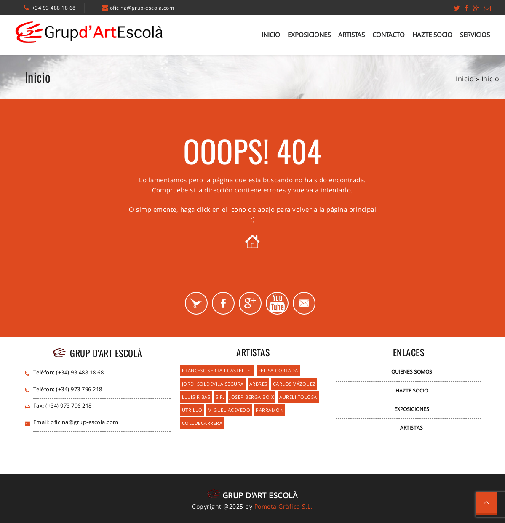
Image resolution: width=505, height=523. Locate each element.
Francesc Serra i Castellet (217, 370)
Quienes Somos (411, 371)
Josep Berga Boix (252, 397)
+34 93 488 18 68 (54, 7)
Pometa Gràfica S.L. (283, 506)
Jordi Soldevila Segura (213, 384)
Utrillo (192, 410)
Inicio (271, 34)
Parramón (269, 410)
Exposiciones (309, 34)
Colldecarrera (202, 423)
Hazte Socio (432, 34)
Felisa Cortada (278, 370)
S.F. (220, 397)
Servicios (475, 34)
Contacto (388, 34)
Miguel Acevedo (229, 410)
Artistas (351, 34)
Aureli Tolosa (298, 397)
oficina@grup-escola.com (142, 7)
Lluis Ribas (196, 397)
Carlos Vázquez (294, 384)
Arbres (258, 384)
